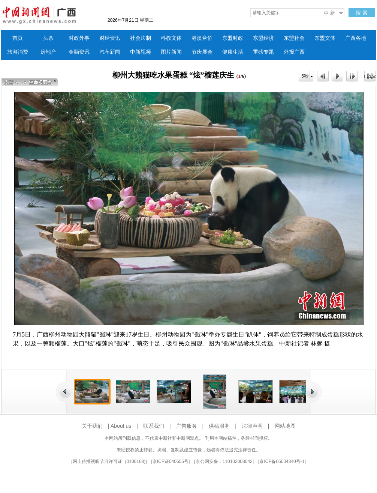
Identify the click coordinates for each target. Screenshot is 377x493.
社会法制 (140, 38)
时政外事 (79, 38)
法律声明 (252, 426)
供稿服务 (219, 426)
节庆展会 (201, 52)
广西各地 (355, 38)
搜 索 (362, 13)
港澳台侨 (201, 38)
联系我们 (153, 426)
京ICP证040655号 (170, 461)
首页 (17, 38)
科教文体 (171, 38)
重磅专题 (263, 52)
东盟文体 (324, 38)
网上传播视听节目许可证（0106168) (109, 461)
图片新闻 (171, 52)
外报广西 (294, 52)
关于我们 (92, 426)
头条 (48, 38)
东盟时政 (232, 38)
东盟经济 (263, 38)
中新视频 (140, 52)
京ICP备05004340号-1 (281, 461)
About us (121, 426)
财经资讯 (109, 38)
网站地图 (285, 426)
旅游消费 (17, 52)
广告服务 (186, 426)
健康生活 (232, 52)
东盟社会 (294, 38)
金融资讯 (79, 52)
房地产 (48, 52)
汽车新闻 (109, 52)
